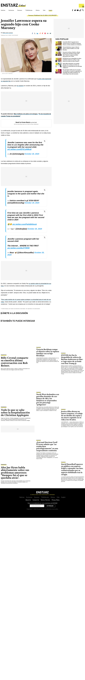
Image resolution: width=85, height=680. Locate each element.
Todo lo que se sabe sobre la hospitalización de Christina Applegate (15, 415)
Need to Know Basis (23, 125)
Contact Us (36, 502)
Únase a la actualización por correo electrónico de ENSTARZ (42, 505)
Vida (58, 11)
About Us (28, 502)
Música (50, 11)
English (66, 11)
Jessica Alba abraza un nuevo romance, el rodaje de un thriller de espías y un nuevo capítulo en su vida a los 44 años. (72, 418)
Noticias (4, 11)
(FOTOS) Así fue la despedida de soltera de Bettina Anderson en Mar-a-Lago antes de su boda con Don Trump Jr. (72, 62)
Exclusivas (15, 11)
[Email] (48, 36)
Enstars (13, 5)
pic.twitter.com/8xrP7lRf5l (18, 251)
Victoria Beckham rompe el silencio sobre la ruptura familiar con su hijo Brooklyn (71, 51)
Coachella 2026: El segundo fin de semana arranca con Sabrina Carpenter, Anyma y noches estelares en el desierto (72, 46)
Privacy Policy (56, 502)
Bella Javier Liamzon (8, 35)
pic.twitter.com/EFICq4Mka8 (19, 152)
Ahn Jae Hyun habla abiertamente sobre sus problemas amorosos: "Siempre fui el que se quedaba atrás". (15, 475)
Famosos (26, 11)
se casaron (20, 88)
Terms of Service (45, 502)
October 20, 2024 (32, 157)
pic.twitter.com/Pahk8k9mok (24, 227)
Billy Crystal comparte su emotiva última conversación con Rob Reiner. (14, 364)
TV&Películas (38, 11)
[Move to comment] (50, 36)
